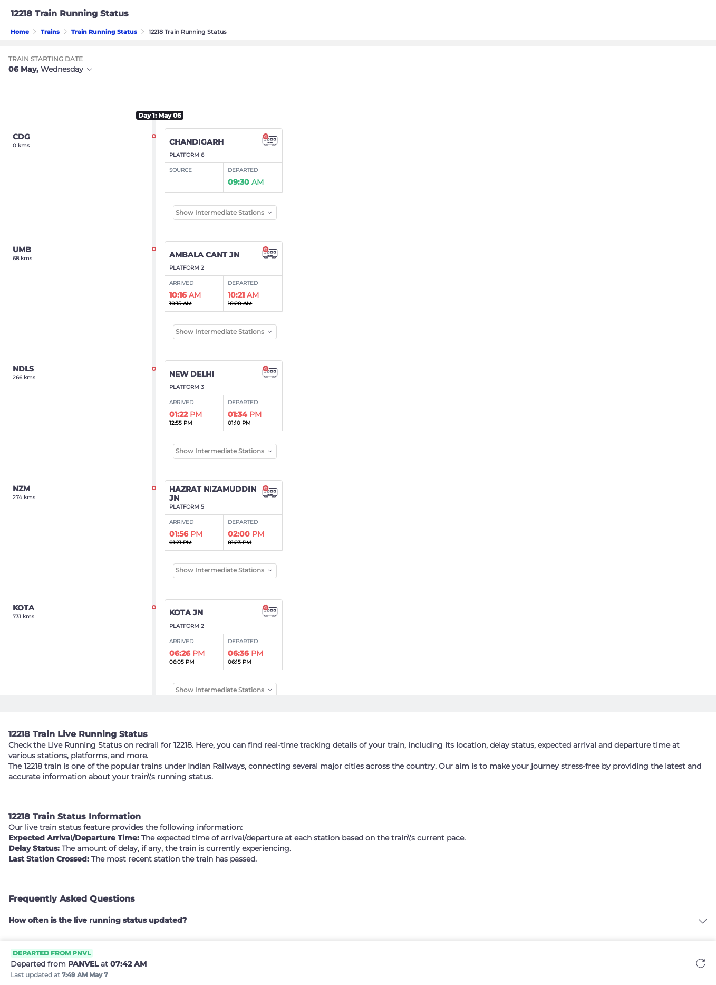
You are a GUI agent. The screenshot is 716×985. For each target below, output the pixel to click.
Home (20, 31)
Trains (50, 31)
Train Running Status (104, 31)
